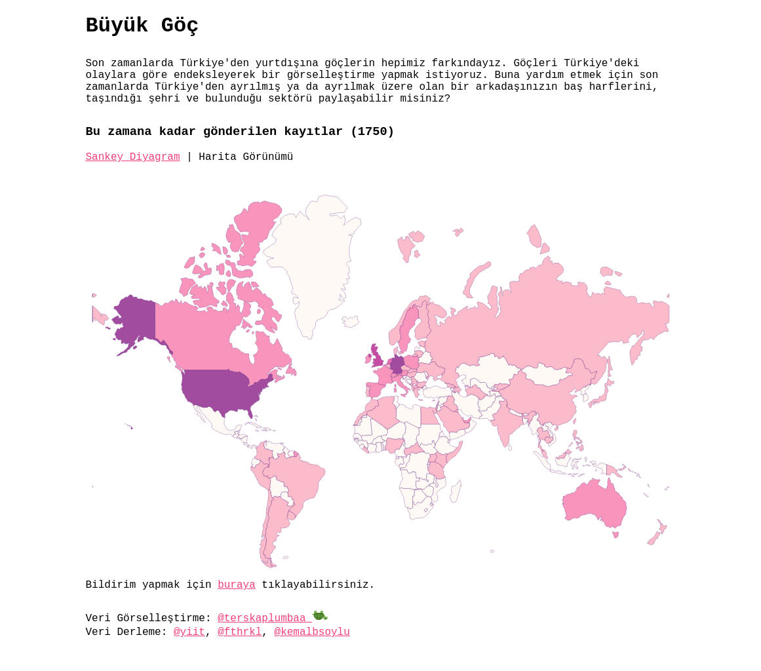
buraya (237, 585)
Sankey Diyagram (133, 157)
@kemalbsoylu (312, 632)
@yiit (189, 632)
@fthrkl (240, 632)
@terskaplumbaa (273, 618)
